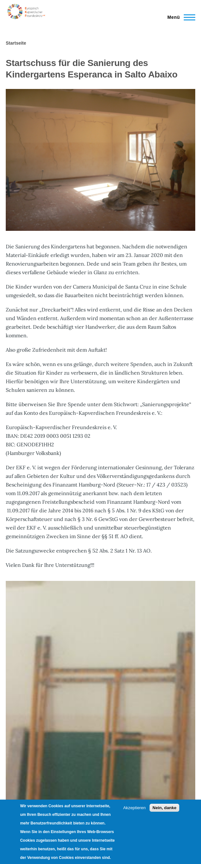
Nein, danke (164, 807)
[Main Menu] (179, 17)
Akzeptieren (134, 807)
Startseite (16, 43)
